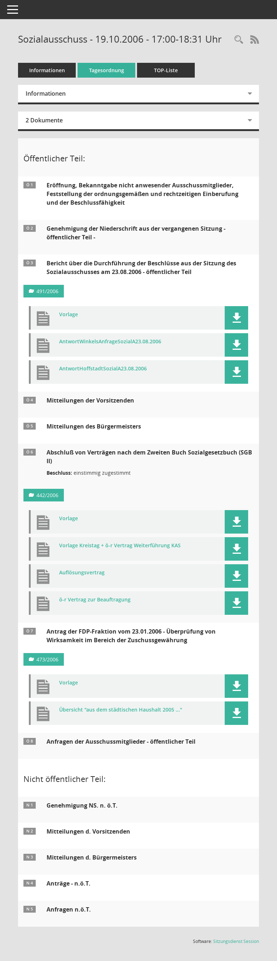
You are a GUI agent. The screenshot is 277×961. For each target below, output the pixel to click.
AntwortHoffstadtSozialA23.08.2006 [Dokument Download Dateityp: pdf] (103, 369)
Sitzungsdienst (236, 941)
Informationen (47, 70)
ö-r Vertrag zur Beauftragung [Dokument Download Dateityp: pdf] (95, 600)
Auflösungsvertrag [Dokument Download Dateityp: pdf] (82, 573)
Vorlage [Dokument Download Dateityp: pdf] (68, 315)
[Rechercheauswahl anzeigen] (239, 40)
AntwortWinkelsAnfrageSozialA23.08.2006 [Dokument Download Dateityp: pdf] (110, 342)
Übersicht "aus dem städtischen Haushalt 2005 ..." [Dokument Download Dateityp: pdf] (120, 710)
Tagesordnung (106, 70)
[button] (236, 318)
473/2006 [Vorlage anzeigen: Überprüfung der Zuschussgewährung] (47, 659)
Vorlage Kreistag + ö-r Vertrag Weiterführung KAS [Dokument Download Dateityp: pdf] (120, 546)
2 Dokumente (44, 120)
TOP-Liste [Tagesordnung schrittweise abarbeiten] (166, 70)
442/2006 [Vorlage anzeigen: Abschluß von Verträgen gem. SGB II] (47, 495)
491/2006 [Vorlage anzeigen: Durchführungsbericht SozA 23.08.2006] (47, 291)
